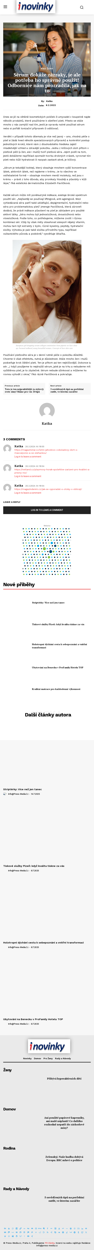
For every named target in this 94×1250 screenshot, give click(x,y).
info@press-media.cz (18, 794)
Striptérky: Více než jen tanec (48, 602)
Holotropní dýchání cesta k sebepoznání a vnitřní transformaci (43, 942)
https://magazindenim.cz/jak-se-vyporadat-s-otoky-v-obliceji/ (48, 489)
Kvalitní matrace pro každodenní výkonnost (56, 689)
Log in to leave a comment (27, 456)
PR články (50, 1243)
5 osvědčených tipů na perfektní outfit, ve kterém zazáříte (67, 390)
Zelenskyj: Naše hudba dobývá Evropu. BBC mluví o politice (64, 1158)
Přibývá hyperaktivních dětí (64, 1078)
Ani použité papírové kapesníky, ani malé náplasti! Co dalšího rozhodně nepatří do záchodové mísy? (64, 1122)
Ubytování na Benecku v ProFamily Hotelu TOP (57, 667)
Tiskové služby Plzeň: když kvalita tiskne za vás (58, 624)
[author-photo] (5, 794)
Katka (49, 101)
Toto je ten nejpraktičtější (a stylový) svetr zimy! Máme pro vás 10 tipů (24, 390)
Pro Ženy (47, 68)
